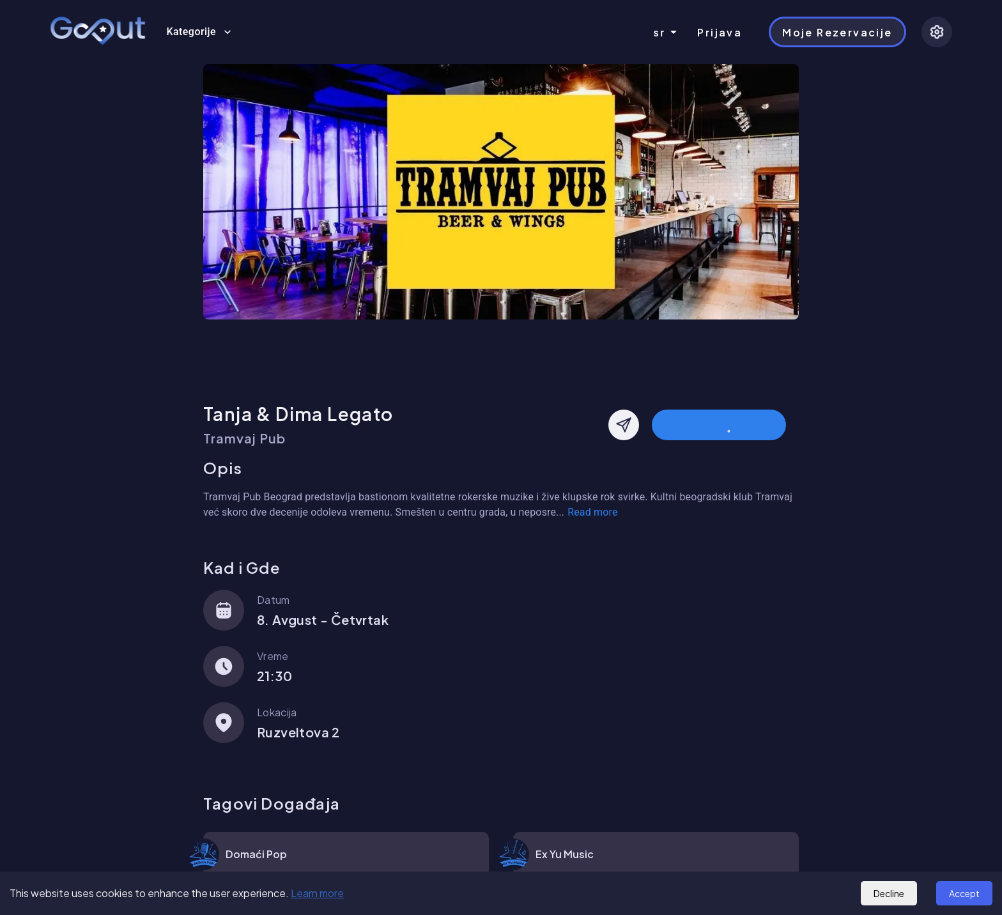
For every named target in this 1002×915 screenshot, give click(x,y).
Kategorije (198, 32)
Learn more (317, 893)
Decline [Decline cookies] (889, 893)
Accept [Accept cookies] (964, 893)
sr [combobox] (660, 32)
